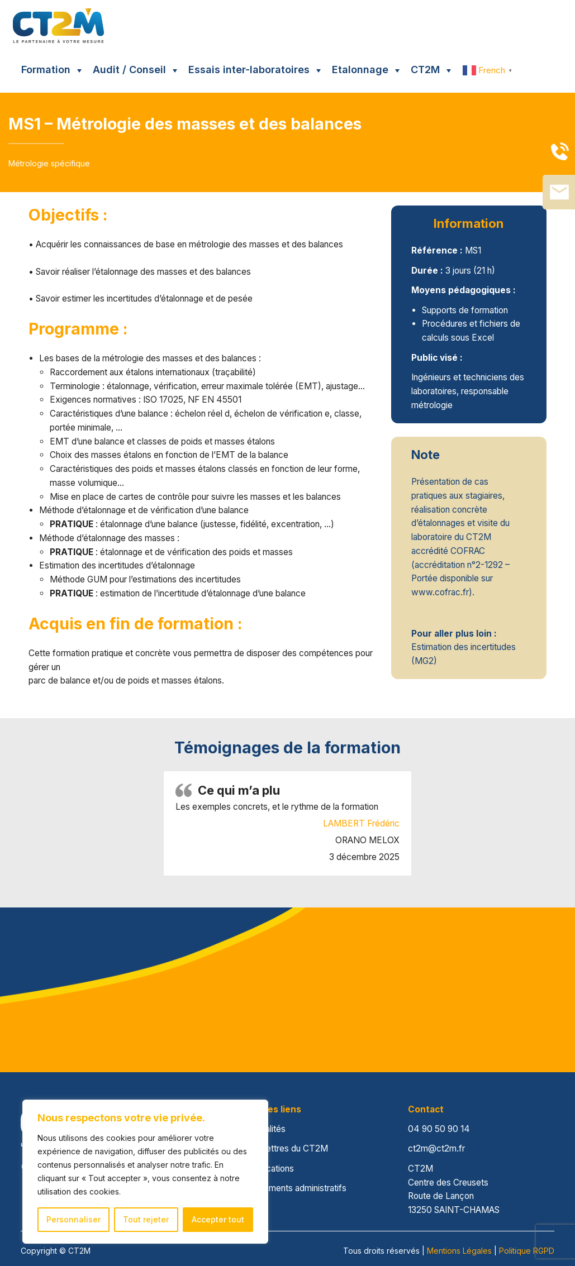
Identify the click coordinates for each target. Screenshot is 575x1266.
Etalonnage (360, 69)
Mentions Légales (459, 1250)
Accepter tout (218, 1219)
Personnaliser (73, 1219)
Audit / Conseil (129, 69)
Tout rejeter (146, 1219)
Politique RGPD (526, 1250)
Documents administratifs (297, 1188)
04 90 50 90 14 (439, 1129)
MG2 (424, 661)
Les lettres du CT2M (288, 1148)
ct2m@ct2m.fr (436, 1148)
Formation (45, 69)
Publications (271, 1168)
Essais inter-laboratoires (249, 69)
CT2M (425, 69)
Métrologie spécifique (49, 163)
